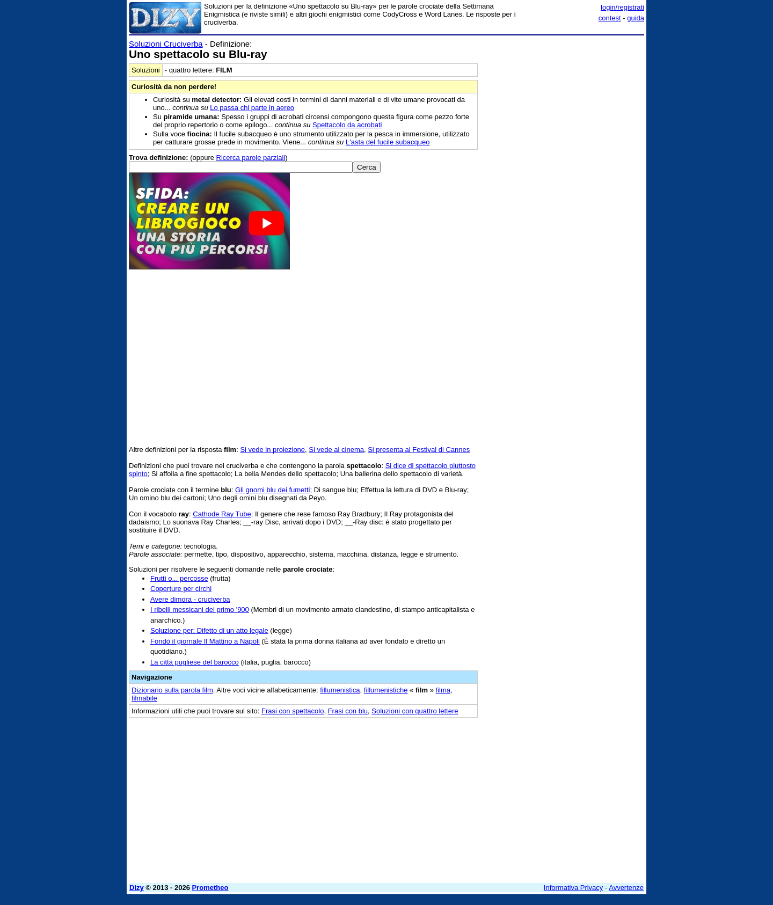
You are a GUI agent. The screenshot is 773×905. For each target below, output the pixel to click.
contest (610, 18)
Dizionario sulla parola (172, 690)
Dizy (136, 888)
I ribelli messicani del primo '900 (199, 609)
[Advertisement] (563, 200)
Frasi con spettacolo (292, 711)
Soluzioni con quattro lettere (414, 711)
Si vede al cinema (336, 450)
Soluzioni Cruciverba (166, 43)
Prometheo (210, 888)
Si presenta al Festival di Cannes (419, 450)
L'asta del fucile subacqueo (387, 142)
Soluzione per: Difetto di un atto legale (209, 630)
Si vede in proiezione (272, 450)
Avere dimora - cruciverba (190, 599)
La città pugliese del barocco (194, 662)
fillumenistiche (386, 690)
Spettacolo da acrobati (347, 125)
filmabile (144, 698)
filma (443, 690)
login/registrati (622, 7)
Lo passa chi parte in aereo (252, 108)
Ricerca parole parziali (251, 158)
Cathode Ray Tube (222, 514)
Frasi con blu (348, 711)
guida (635, 18)
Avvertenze (626, 888)
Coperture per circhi (181, 589)
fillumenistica (340, 690)
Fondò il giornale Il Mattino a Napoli (205, 641)
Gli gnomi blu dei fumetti (272, 490)
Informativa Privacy (573, 888)
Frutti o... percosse (179, 578)
